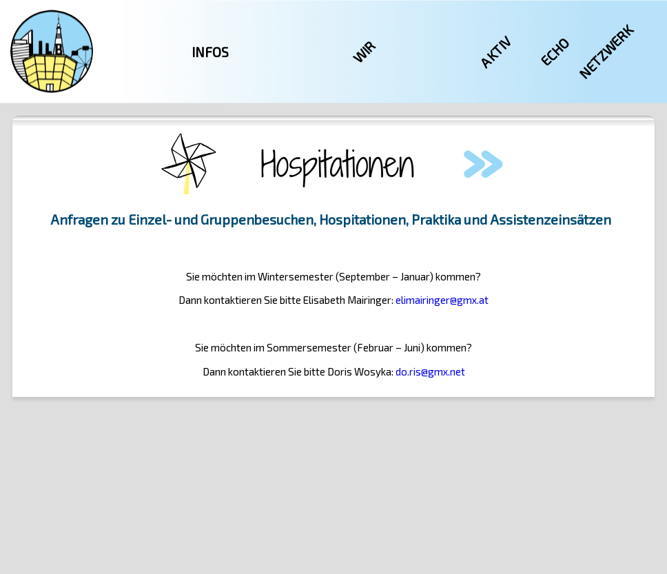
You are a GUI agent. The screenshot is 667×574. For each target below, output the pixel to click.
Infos (210, 51)
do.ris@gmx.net (430, 371)
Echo (554, 51)
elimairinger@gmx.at (442, 300)
